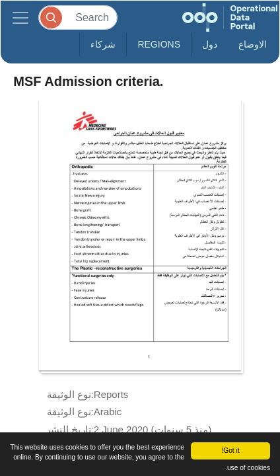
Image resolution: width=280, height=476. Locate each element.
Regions (158, 44)
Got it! (230, 450)
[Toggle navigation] (20, 17)
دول (209, 44)
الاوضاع (252, 44)
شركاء (103, 44)
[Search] (78, 17)
